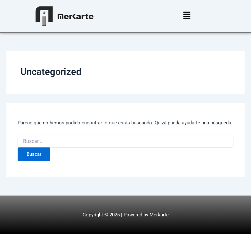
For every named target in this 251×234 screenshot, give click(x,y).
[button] (186, 16)
